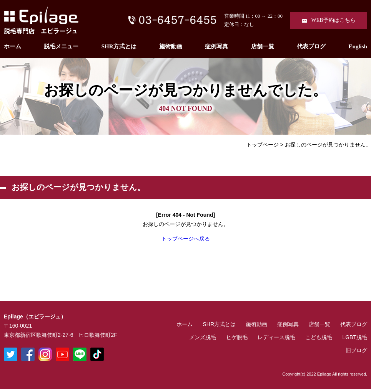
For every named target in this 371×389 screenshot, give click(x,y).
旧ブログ (356, 350)
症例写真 (216, 46)
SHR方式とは (118, 46)
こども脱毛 (318, 337)
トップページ (262, 145)
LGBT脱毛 (354, 337)
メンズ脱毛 (202, 337)
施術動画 (170, 46)
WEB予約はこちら (333, 20)
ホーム (12, 46)
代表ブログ (311, 46)
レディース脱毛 (276, 337)
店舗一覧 (262, 46)
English (358, 46)
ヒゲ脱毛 (237, 337)
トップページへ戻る (185, 239)
